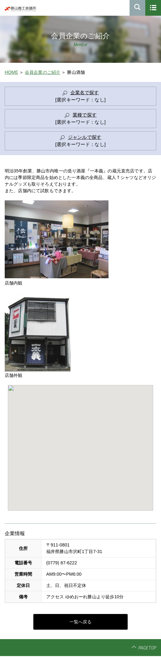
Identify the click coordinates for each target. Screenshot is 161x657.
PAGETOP (147, 648)
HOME (11, 72)
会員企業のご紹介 (42, 72)
